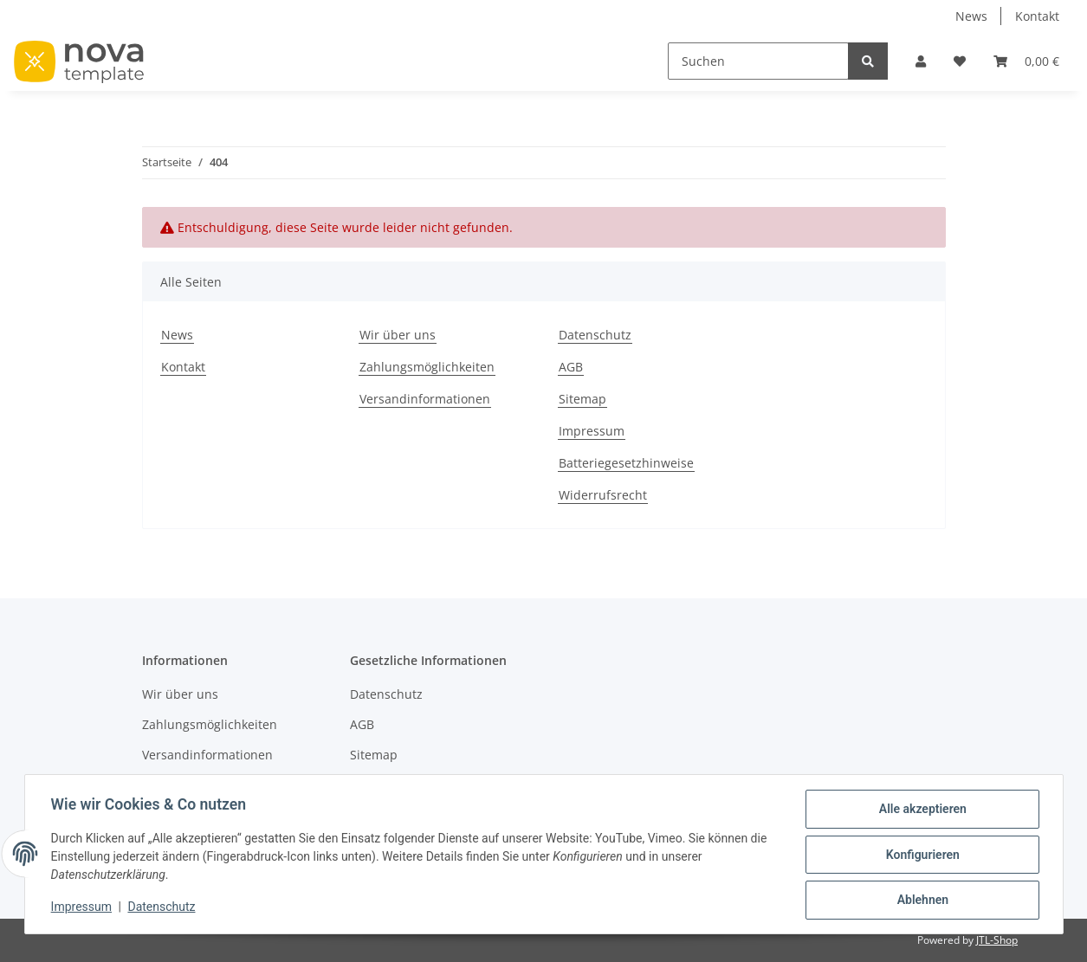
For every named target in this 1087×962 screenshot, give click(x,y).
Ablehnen (921, 900)
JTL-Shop (997, 940)
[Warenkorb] (1026, 61)
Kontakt (1037, 16)
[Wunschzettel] (960, 61)
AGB (571, 366)
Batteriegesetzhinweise (626, 463)
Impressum (591, 431)
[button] (921, 61)
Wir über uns (397, 334)
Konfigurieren (921, 855)
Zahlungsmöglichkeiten (427, 366)
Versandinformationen (424, 399)
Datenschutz (595, 334)
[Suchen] (758, 61)
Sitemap (582, 399)
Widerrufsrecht (603, 495)
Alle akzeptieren (921, 810)
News (971, 16)
